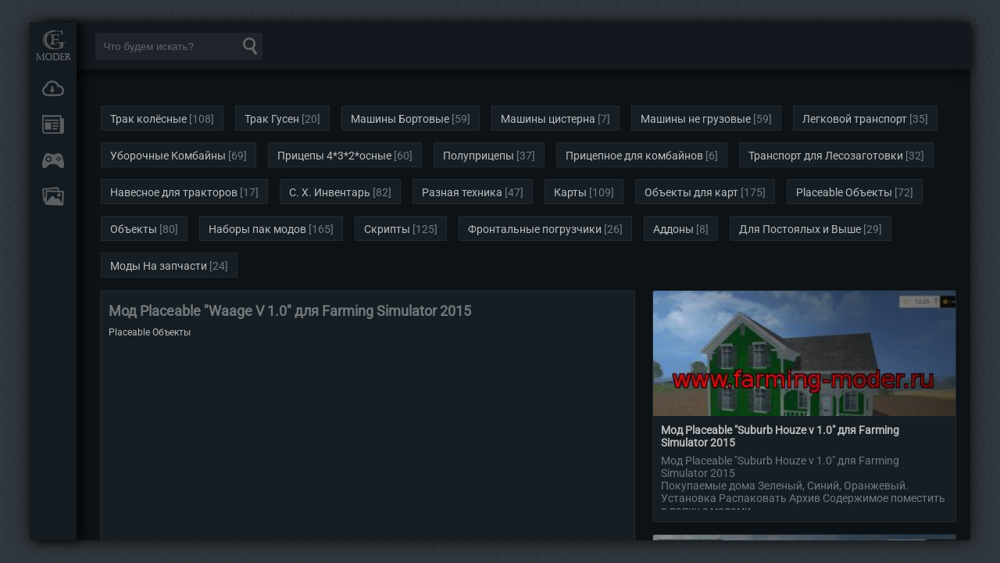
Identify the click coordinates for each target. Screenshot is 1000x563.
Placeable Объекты (844, 192)
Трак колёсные (148, 119)
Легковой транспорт (854, 119)
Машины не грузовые (696, 119)
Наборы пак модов (257, 229)
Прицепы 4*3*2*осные (334, 155)
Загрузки (53, 88)
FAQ (53, 196)
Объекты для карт (691, 192)
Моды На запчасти (158, 266)
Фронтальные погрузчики (535, 229)
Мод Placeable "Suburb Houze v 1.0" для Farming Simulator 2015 (780, 436)
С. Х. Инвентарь (329, 192)
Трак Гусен (272, 119)
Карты (570, 192)
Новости (53, 124)
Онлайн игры (53, 160)
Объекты (133, 229)
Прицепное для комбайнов (634, 155)
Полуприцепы (478, 155)
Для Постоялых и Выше (800, 229)
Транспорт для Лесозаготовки (825, 155)
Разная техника (462, 192)
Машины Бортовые (400, 119)
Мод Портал (53, 45)
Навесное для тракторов (174, 192)
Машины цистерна (548, 119)
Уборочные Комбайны (168, 155)
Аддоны (673, 229)
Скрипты (387, 229)
